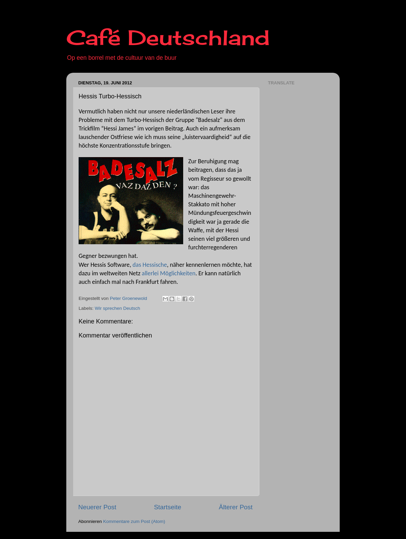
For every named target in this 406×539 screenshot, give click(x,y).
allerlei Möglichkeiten (168, 273)
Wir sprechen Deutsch (117, 308)
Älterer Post (236, 507)
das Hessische (150, 264)
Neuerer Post (97, 507)
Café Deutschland (168, 37)
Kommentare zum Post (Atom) (134, 521)
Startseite (167, 507)
